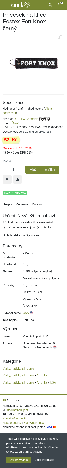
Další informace (44, 459)
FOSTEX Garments (26, 118)
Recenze (22, 204)
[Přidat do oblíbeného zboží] (7, 179)
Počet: (7, 161)
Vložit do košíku (42, 170)
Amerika (42, 375)
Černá (16, 123)
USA (26, 312)
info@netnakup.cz (17, 410)
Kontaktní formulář (14, 418)
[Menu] (6, 5)
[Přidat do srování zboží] (17, 179)
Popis (8, 204)
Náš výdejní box (33, 422)
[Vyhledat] (49, 4)
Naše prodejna (12, 422)
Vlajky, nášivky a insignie (18, 368)
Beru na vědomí (19, 459)
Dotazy (37, 204)
